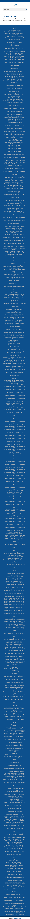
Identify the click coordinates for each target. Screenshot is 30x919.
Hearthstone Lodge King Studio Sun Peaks (14, 685)
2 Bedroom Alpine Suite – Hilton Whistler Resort (14, 756)
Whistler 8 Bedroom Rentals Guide (14, 116)
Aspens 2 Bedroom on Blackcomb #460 (14, 394)
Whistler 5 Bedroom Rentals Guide (14, 111)
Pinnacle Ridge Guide (20, 44)
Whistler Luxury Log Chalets (10, 71)
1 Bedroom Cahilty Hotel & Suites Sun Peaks (14, 716)
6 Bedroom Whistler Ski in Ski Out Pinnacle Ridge (14, 897)
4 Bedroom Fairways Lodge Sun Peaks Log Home (14, 639)
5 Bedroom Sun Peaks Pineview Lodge (14, 644)
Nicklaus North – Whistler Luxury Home (14, 185)
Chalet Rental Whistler (14, 197)
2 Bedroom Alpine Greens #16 (14, 555)
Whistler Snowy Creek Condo (14, 120)
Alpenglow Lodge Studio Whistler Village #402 (14, 553)
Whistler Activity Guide (9, 297)
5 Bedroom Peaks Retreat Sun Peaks (14, 642)
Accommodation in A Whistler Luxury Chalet (14, 202)
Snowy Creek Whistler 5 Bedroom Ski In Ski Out (14, 51)
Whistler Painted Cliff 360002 (14, 145)
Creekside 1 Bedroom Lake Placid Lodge (14, 102)
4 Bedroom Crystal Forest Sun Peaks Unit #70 (14, 608)
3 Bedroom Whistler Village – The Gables (14, 840)
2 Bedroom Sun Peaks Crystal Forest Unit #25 (14, 615)
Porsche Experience (14, 375)
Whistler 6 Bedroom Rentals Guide (14, 113)
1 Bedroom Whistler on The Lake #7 (14, 533)
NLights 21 (12, 44)
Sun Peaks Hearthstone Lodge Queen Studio (14, 687)
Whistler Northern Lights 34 (14, 223)
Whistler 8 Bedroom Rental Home (14, 88)
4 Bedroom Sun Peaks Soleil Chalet (14, 645)
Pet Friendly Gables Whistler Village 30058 (14, 747)
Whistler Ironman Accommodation (14, 70)
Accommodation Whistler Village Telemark (14, 323)
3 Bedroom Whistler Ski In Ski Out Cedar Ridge (14, 246)
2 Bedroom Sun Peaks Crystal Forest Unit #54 (14, 596)
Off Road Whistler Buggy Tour (14, 341)
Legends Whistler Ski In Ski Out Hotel (14, 42)
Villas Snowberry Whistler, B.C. (14, 54)
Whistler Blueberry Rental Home (14, 854)
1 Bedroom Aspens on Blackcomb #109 (14, 530)
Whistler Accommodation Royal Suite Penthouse (14, 846)
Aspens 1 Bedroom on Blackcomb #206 (14, 504)
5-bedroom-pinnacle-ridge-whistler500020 (14, 771)
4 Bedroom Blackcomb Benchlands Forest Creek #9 (14, 562)
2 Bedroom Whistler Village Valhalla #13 (14, 536)
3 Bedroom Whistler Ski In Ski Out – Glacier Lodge (14, 357)
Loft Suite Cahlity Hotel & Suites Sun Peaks (14, 719)
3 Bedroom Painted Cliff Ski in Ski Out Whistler (14, 837)
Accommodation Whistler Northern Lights (14, 219)
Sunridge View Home (18, 53)
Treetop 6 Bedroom (20, 56)
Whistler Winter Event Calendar (14, 84)
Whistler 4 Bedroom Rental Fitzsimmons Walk (14, 199)
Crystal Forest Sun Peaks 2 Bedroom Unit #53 (14, 595)
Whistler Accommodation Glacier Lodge (14, 833)
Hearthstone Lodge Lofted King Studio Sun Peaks (14, 694)
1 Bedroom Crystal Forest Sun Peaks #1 (14, 578)
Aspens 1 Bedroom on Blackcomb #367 (14, 443)
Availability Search (21, 31)
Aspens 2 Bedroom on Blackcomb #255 (14, 467)
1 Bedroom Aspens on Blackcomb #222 (14, 576)
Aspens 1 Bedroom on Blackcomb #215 (14, 500)
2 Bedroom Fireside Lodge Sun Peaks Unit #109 (14, 621)
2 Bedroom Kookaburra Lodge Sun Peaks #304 (14, 633)
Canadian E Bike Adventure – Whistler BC (14, 372)
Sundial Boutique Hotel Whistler (14, 291)
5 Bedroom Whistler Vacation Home (14, 813)
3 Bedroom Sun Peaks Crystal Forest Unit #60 (14, 599)
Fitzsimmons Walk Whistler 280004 (14, 885)
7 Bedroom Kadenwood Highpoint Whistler (14, 790)
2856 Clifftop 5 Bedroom (9, 56)
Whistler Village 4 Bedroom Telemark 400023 (14, 820)
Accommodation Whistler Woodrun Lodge (14, 234)
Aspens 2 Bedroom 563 (8, 103)
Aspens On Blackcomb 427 (14, 225)
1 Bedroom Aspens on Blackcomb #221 (14, 492)
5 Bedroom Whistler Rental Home (14, 734)
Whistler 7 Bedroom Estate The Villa (14, 57)
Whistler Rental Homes (9, 160)
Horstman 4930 (21, 733)
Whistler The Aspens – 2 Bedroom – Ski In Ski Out (14, 171)
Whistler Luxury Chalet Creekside (14, 203)
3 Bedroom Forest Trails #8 (14, 572)
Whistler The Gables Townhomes (14, 842)
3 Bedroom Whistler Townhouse (14, 850)
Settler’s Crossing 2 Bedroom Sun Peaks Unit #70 (14, 648)
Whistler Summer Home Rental (14, 123)
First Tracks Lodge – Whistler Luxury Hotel (14, 37)
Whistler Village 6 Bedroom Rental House (14, 133)
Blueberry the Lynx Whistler (14, 105)
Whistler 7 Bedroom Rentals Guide (14, 114)
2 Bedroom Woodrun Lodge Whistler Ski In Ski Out (14, 237)
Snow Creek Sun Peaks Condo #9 (14, 655)
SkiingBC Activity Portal (14, 283)
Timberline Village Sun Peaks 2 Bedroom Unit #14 (14, 661)
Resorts (14, 616)
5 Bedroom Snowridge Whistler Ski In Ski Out (14, 215)
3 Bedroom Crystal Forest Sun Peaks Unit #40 (14, 590)
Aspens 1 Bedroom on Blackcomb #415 (14, 424)
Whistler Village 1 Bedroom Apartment (14, 848)
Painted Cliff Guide (21, 150)
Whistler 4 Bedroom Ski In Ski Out (14, 140)
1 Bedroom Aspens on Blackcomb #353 (14, 444)
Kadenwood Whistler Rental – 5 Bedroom (14, 180)
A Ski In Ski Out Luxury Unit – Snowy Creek (14, 773)
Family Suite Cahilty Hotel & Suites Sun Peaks (14, 714)
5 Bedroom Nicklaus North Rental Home (14, 182)
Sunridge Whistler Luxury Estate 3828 (14, 85)
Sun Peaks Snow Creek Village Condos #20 (14, 658)
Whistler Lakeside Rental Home (14, 232)
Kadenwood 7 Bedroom (14, 41)
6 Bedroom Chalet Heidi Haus (10, 733)
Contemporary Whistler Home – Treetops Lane (14, 177)
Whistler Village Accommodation (14, 119)
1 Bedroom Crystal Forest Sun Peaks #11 (14, 582)
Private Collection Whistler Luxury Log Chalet (14, 361)
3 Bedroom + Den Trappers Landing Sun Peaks (14, 675)
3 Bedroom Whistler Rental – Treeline (14, 814)
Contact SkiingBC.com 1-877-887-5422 (14, 36)
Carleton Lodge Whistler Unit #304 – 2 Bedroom (14, 782)
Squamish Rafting (20, 351)
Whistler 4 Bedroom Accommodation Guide (14, 200)
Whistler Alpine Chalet (10, 76)
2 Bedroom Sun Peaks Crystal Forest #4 (14, 579)
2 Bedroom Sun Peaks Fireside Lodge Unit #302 (14, 625)
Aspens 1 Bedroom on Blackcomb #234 (14, 486)
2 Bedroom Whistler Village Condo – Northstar (14, 816)
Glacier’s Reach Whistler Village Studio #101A (14, 552)
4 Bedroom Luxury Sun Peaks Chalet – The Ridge (14, 825)
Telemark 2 (22, 80)
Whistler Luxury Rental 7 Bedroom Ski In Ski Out (14, 94)
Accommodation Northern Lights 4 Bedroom (14, 380)
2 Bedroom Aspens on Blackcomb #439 (14, 401)
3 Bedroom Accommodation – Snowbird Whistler (14, 802)
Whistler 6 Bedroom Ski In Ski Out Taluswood (14, 117)
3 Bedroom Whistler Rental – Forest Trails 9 (14, 851)
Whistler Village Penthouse (14, 96)
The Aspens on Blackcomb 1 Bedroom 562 (14, 228)
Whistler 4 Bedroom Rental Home (14, 728)
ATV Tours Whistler (14, 340)
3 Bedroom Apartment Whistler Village (14, 791)
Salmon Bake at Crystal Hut (14, 348)
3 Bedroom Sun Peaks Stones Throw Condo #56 (14, 653)
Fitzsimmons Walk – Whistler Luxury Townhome (14, 186)
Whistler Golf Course (9, 351)
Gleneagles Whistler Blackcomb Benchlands (14, 320)
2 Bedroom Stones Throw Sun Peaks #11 (14, 650)
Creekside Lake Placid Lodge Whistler (14, 312)
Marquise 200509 (14, 810)
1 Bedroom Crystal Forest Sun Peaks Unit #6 (14, 612)
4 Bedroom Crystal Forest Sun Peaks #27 (14, 589)
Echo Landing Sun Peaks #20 (14, 765)
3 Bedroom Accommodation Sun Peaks (14, 836)
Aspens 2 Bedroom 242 (20, 107)
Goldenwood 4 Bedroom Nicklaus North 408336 (14, 893)
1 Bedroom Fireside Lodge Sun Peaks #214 (14, 624)
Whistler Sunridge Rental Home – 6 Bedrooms (14, 179)
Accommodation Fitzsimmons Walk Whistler (14, 877)
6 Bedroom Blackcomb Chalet (14, 30)
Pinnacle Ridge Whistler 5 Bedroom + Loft (14, 48)
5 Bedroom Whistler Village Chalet (14, 808)
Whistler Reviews (20, 76)
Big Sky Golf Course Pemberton (14, 352)
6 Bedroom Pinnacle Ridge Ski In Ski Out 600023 (14, 883)
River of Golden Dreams (14, 823)
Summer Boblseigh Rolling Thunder (14, 374)
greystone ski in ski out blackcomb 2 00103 (14, 731)
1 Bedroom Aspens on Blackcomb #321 (14, 452)
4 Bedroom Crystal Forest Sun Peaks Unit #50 (14, 613)
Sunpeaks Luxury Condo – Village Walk (14, 828)
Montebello (5, 44)
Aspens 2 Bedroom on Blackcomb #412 (14, 403)
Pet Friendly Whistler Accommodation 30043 (14, 748)
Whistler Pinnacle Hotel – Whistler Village (14, 251)
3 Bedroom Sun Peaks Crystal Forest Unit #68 (14, 607)
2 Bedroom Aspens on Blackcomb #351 (14, 434)
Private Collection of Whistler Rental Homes (14, 360)
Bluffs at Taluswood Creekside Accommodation (14, 305)
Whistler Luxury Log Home (14, 358)
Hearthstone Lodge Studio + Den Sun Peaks (14, 699)
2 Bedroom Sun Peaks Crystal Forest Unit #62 (14, 601)
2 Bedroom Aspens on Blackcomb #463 (14, 392)
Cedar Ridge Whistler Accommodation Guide (14, 194)
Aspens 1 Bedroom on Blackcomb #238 (14, 481)
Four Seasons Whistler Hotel (14, 39)
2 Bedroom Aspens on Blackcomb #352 (14, 432)
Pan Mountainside (14, 68)
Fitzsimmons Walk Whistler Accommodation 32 (14, 301)
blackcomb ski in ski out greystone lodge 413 (14, 768)
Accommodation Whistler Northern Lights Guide (14, 335)
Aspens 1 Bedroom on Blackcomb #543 (14, 407)
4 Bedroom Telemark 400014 (14, 873)
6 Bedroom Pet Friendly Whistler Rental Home (14, 914)
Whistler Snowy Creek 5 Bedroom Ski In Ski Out (14, 153)
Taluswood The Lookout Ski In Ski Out (14, 800)
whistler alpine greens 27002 (14, 143)
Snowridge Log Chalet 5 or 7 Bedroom (14, 90)
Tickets (5, 162)
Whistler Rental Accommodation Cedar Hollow (14, 130)
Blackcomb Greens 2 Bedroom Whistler (14, 229)
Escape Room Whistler (14, 280)
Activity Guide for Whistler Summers (14, 344)
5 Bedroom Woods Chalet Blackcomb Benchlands (14, 911)
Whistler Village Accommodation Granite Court (14, 131)
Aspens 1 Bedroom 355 (20, 103)
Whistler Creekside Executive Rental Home (14, 294)
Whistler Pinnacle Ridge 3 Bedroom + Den (14, 73)
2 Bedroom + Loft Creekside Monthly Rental (14, 744)
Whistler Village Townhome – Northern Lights (14, 727)
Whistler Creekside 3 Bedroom (14, 209)
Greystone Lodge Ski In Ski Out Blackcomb (14, 321)
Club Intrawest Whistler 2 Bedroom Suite (14, 142)
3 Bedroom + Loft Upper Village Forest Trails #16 (14, 564)
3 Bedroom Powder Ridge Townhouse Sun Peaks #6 (14, 638)
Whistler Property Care (14, 750)
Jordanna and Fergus (14, 306)
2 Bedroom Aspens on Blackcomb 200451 (14, 865)
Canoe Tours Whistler (14, 346)
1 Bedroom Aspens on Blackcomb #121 (14, 556)
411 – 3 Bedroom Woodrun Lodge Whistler (14, 788)
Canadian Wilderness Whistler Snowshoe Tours (14, 295)
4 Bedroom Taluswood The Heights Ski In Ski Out (14, 217)
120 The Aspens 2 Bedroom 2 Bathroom (14, 760)
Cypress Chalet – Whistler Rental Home (14, 745)
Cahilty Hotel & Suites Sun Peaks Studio (14, 707)
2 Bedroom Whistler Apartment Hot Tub (14, 817)
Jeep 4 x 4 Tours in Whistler (14, 343)
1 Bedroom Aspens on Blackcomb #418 (14, 420)
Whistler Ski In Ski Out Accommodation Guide (14, 163)
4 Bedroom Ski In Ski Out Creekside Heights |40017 (14, 906)
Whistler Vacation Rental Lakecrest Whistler (14, 882)
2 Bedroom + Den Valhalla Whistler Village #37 (14, 538)
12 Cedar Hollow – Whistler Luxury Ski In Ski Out (14, 787)
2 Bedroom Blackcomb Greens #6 (14, 558)
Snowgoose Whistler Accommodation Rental (14, 134)
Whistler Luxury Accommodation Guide (14, 99)
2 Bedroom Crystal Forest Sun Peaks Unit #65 (14, 604)
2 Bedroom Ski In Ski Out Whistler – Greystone (14, 839)
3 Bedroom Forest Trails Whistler (14, 853)
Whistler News (21, 71)
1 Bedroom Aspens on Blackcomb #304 (14, 460)
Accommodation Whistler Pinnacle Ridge (14, 176)
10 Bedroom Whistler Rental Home (14, 742)
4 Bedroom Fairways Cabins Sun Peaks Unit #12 (14, 619)
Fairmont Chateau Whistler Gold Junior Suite (14, 774)
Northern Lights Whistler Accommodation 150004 (14, 803)
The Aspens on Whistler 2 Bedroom (14, 122)
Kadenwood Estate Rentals (14, 191)
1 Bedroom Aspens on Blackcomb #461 (14, 412)
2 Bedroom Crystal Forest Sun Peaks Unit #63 (14, 602)
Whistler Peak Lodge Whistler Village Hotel (14, 252)
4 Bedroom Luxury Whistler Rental (14, 859)
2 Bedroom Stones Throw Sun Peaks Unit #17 (14, 652)
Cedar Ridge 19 (14, 77)
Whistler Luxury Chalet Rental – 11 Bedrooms (14, 166)
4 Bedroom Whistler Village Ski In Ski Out (14, 819)
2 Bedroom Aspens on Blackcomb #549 (14, 384)
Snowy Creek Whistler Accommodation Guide (14, 154)
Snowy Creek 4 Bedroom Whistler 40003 (14, 797)
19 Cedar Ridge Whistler (14, 192)
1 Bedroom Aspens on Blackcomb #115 (14, 524)
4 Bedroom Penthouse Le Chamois (14, 764)
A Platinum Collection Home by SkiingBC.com (14, 286)
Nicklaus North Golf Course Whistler (14, 354)
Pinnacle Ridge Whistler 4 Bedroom (14, 47)
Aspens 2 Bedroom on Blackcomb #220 (14, 475)
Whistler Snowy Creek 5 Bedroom (14, 79)
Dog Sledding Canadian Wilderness (14, 285)
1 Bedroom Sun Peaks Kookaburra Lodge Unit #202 (14, 632)
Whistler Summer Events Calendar (11, 80)
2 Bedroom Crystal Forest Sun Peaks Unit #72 (14, 610)
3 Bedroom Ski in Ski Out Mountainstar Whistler (14, 730)
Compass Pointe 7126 (14, 82)
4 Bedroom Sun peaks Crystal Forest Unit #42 (14, 592)
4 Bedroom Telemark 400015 (14, 879)
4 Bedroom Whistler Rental (14, 156)
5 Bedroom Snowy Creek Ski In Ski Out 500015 (14, 794)
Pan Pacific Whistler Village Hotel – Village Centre (14, 100)
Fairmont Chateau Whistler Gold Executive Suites (14, 779)
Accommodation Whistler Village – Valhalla (14, 226)
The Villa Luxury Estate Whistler (14, 334)
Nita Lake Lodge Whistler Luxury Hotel (14, 196)
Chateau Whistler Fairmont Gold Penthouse (14, 780)
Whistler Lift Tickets (20, 160)
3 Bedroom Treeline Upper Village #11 (14, 542)
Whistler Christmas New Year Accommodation (14, 183)
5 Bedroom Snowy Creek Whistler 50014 (14, 862)
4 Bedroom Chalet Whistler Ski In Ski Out (14, 767)
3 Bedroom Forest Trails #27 (14, 863)
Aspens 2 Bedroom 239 (8, 107)
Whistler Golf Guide (14, 355)
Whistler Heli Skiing (20, 297)
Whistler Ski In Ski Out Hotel (14, 843)
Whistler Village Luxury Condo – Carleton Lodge (14, 136)
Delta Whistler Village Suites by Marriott (14, 366)
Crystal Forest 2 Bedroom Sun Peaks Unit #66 (14, 605)
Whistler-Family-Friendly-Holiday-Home (14, 822)
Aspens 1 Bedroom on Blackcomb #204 (14, 509)
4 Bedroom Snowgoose (14, 799)
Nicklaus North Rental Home (14, 97)
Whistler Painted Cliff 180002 (9, 150)
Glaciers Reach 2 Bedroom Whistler (14, 866)
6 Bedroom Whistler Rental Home (14, 811)
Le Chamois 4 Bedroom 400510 (14, 899)
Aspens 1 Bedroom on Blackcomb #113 (14, 526)
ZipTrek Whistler (14, 292)
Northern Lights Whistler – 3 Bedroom (14, 834)
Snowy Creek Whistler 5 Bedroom (14, 796)
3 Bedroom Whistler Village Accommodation (14, 311)
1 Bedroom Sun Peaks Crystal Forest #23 (14, 587)
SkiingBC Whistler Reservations (14, 50)
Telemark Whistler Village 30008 (14, 871)
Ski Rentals (22, 162)
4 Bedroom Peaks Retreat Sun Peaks (14, 641)
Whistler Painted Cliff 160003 (14, 148)
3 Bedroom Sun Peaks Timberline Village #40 (14, 659)
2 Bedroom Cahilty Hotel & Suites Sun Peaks (14, 718)
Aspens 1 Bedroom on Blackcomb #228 (14, 490)
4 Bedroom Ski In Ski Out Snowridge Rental (14, 309)
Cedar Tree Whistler (14, 762)
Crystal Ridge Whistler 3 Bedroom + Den (14, 208)
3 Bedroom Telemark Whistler (14, 770)
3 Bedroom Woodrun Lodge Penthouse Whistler (14, 239)
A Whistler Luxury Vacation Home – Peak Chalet (14, 308)
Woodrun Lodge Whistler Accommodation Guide (14, 235)
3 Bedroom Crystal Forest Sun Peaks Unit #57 (14, 598)
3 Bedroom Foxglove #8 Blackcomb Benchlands (14, 535)
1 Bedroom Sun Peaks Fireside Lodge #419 (14, 627)
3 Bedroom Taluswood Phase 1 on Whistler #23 (14, 544)
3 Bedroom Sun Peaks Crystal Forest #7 (14, 581)
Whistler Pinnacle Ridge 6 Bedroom (14, 74)
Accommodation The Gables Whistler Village (14, 211)
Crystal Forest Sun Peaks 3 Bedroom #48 (14, 593)
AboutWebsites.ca (17, 918)
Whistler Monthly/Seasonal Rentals (14, 254)
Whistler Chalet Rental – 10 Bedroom (14, 165)
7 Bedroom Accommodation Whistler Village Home (14, 303)
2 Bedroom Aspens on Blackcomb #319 (14, 441)
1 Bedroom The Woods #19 (14, 532)
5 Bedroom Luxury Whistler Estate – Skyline (14, 869)
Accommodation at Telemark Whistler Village (14, 332)
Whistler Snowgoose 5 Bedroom (14, 793)
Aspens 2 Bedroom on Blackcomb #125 (14, 516)
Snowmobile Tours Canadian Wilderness (14, 282)
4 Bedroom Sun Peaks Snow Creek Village (14, 656)
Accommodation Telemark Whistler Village (14, 328)
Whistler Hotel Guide (13, 162)
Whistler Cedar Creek (14, 65)
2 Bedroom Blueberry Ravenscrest (14, 880)
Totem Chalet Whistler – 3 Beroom (14, 874)
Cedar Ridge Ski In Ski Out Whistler (14, 128)
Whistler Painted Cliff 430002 (14, 146)
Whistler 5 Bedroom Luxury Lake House (14, 868)
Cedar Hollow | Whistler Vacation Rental (14, 33)
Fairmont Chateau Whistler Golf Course (14, 349)
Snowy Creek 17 (9, 53)
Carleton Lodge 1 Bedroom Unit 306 (14, 272)
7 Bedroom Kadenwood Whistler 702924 (14, 894)
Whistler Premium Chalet (14, 827)
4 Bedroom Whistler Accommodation (14, 231)
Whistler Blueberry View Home (14, 93)
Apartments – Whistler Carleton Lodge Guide (14, 265)
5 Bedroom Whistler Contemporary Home (14, 87)
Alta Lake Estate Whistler (9, 31)
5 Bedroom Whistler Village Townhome (14, 845)
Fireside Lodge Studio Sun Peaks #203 (14, 622)
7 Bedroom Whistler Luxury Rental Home (14, 754)
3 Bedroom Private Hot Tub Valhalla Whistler (14, 896)
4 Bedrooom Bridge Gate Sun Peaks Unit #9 (14, 618)
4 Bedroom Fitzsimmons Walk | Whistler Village (14, 912)
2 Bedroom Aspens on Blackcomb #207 (14, 476)
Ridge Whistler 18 (14, 34)
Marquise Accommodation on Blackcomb (14, 876)
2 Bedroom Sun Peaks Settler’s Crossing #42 (14, 647)
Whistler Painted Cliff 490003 (14, 151)
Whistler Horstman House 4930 (14, 67)
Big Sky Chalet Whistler (14, 860)
